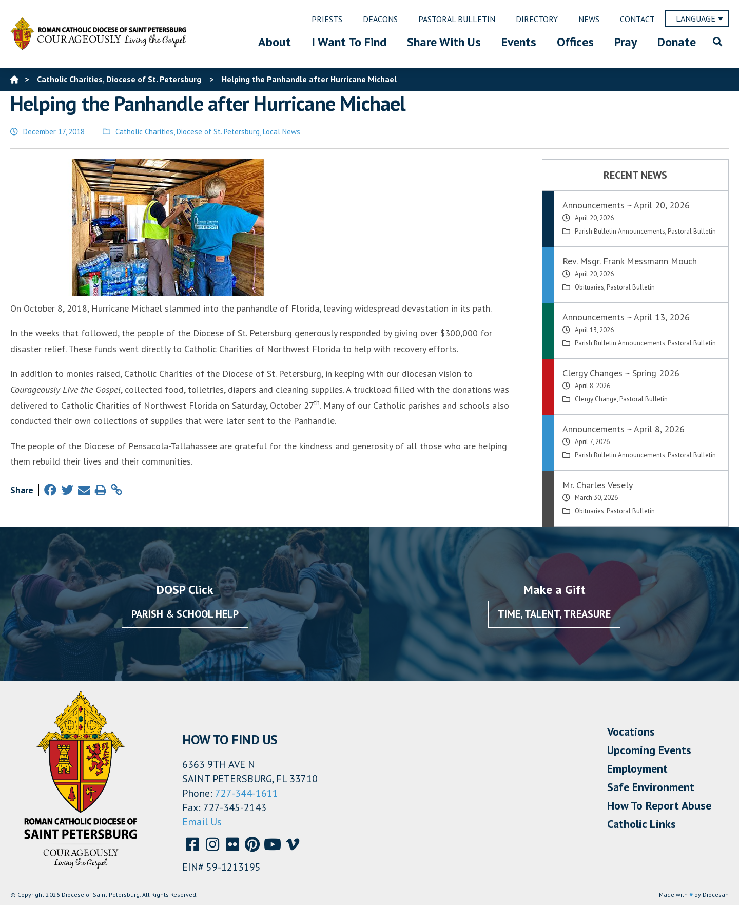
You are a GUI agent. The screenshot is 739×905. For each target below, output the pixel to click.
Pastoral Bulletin (692, 231)
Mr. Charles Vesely (597, 485)
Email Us (202, 822)
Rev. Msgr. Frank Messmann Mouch (629, 261)
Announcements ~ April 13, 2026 (626, 317)
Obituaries (589, 287)
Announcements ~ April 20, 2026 (626, 205)
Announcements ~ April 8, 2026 (623, 429)
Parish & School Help (185, 614)
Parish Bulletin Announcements (620, 231)
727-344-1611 (246, 793)
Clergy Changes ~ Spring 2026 (620, 373)
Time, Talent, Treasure (554, 614)
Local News (281, 132)
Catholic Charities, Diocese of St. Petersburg (187, 132)
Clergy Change (596, 399)
